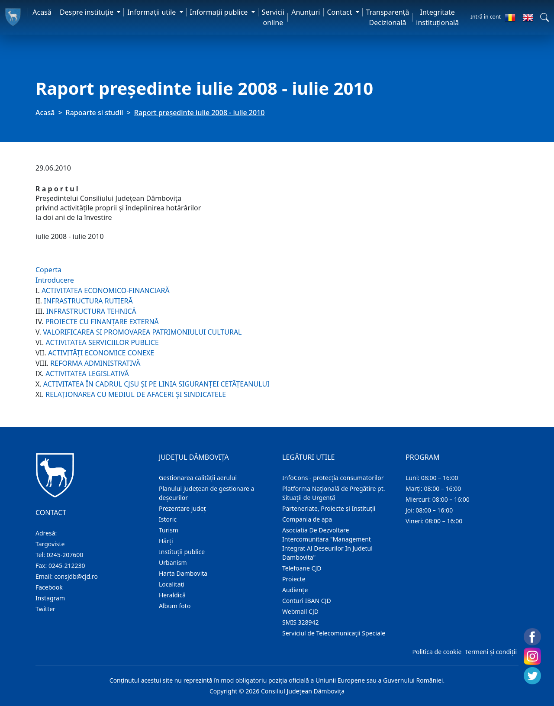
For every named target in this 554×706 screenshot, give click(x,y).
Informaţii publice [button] (220, 12)
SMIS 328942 (300, 622)
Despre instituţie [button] (87, 12)
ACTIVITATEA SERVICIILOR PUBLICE (101, 342)
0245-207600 (65, 555)
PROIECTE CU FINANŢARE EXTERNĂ (102, 321)
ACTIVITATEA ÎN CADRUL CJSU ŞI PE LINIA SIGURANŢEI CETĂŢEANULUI (156, 384)
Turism (168, 530)
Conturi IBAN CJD (306, 600)
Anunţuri (305, 12)
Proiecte (294, 579)
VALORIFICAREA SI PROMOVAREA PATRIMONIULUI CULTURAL (142, 332)
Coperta (48, 269)
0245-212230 (66, 565)
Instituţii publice (182, 552)
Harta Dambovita (183, 573)
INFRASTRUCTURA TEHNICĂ (91, 311)
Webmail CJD (300, 611)
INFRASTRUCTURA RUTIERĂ (88, 301)
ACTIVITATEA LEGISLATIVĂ (87, 373)
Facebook (49, 587)
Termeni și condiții (491, 652)
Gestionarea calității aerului (198, 478)
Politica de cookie (436, 652)
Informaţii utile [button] (152, 12)
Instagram (50, 598)
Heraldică (172, 595)
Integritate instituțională (437, 17)
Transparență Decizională (387, 17)
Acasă (42, 12)
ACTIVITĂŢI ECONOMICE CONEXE (101, 353)
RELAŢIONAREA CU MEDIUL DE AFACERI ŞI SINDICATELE (135, 394)
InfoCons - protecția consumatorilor (333, 478)
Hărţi (166, 541)
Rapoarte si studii (94, 112)
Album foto (174, 606)
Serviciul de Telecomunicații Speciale (333, 633)
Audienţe (295, 590)
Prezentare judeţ (182, 508)
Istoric (168, 519)
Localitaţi (171, 584)
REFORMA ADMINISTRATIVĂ (95, 363)
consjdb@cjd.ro (76, 576)
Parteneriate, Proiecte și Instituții (328, 508)
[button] (544, 17)
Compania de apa (307, 519)
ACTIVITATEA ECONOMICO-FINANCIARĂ (106, 290)
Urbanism (173, 562)
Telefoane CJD (301, 568)
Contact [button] (340, 12)
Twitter (45, 609)
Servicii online (273, 17)
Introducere (54, 280)
